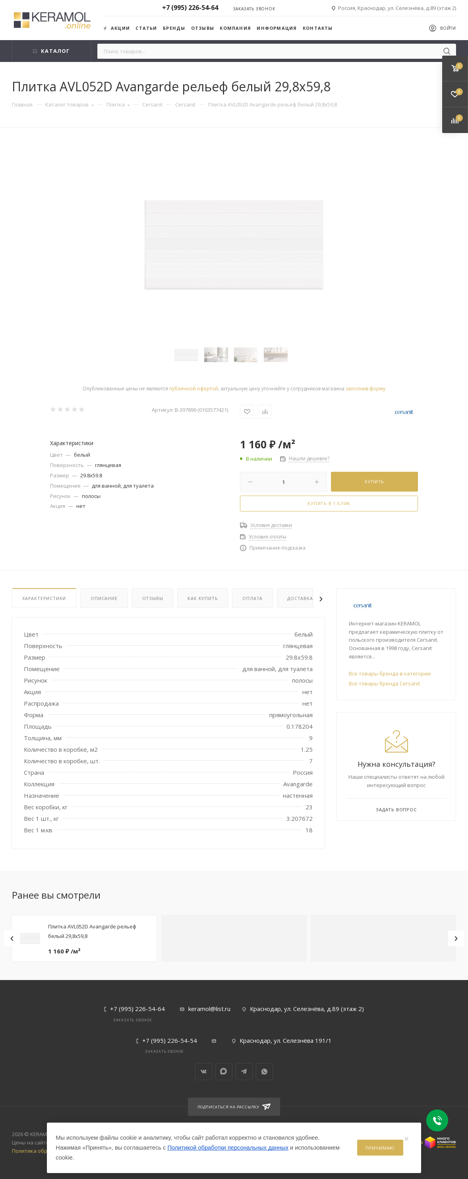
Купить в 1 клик (328, 503)
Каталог (51, 50)
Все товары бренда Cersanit (384, 683)
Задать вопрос (396, 809)
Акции (116, 28)
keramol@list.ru (209, 1009)
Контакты (318, 28)
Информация (277, 28)
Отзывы (202, 28)
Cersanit (152, 104)
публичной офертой (193, 388)
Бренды (174, 28)
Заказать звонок (254, 9)
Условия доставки (271, 525)
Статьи (146, 28)
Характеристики (44, 598)
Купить (374, 481)
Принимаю (380, 1148)
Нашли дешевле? (309, 458)
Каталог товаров (69, 104)
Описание (104, 598)
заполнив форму (365, 388)
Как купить (203, 598)
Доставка (300, 598)
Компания (235, 28)
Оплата (252, 598)
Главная (22, 104)
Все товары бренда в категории (390, 673)
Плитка (118, 104)
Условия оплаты (267, 536)
